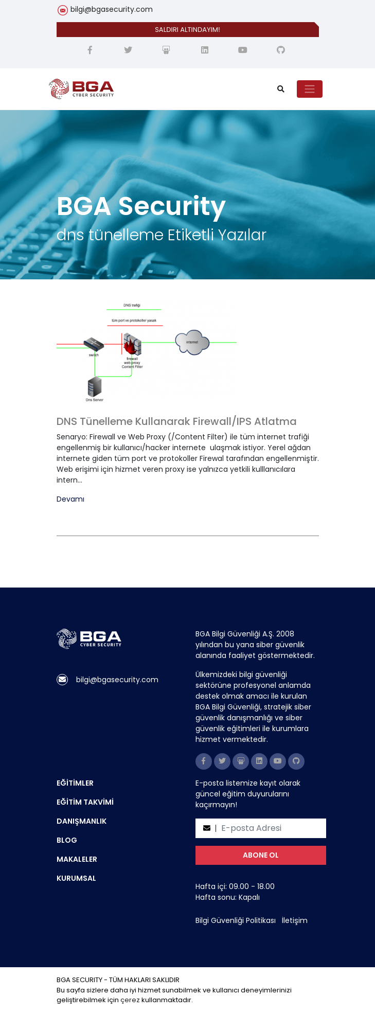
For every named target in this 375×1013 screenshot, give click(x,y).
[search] (281, 89)
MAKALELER (77, 859)
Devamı (70, 499)
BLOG (67, 840)
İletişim (295, 920)
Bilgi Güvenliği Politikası (235, 920)
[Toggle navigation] (310, 89)
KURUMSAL (76, 878)
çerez (130, 1000)
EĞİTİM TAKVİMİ (85, 802)
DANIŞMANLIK (81, 821)
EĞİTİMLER (75, 783)
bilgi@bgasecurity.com (111, 9)
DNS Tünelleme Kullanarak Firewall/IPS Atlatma (177, 421)
